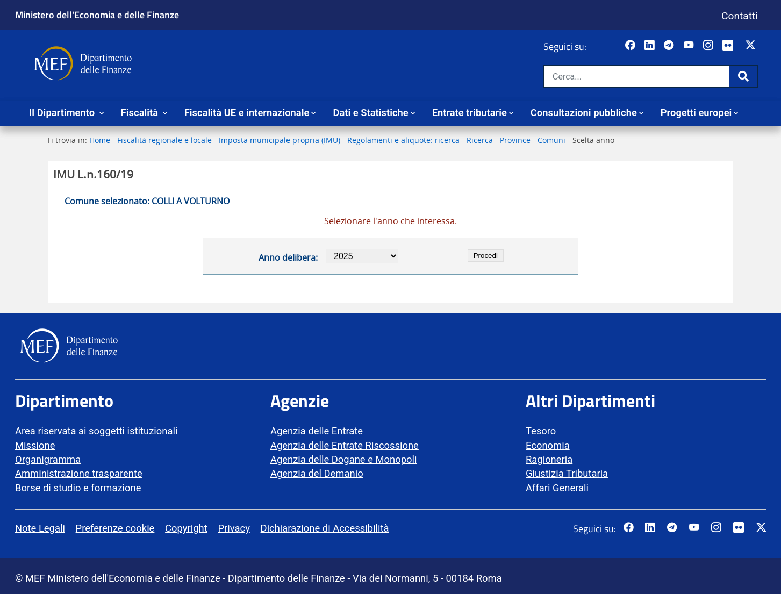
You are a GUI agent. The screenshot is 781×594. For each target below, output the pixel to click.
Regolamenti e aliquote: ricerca (403, 140)
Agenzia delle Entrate (316, 430)
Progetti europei (696, 112)
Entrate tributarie (469, 112)
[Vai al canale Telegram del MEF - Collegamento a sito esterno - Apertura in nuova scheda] (670, 45)
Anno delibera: (288, 257)
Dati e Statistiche (370, 112)
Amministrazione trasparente (78, 473)
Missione (35, 445)
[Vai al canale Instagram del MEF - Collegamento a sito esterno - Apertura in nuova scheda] (709, 45)
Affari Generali (557, 487)
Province (515, 140)
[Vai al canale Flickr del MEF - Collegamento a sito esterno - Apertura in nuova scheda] (730, 45)
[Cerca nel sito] (636, 76)
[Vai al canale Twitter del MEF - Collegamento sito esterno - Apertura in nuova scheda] (752, 45)
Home (99, 140)
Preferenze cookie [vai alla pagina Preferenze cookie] (115, 528)
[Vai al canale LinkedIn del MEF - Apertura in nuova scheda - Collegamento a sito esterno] (650, 45)
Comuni (551, 140)
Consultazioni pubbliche (584, 112)
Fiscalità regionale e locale (164, 140)
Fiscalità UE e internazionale (247, 112)
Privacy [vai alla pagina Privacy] (233, 528)
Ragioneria (549, 459)
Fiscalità (141, 112)
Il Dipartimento (63, 112)
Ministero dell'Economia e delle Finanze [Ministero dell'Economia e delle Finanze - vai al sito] (97, 14)
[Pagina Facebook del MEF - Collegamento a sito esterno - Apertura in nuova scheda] (631, 45)
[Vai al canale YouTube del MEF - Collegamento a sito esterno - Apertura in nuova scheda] (690, 45)
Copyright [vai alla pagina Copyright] (186, 528)
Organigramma (48, 459)
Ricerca (480, 140)
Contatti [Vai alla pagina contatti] (739, 16)
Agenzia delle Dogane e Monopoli (343, 459)
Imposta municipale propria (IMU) (279, 140)
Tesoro (541, 430)
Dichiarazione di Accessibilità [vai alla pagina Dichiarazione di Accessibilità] (325, 528)
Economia (548, 445)
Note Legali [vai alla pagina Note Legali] (40, 528)
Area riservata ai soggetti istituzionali (96, 430)
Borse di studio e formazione (78, 487)
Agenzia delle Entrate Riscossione (344, 445)
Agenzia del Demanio (316, 473)
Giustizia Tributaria (567, 473)
